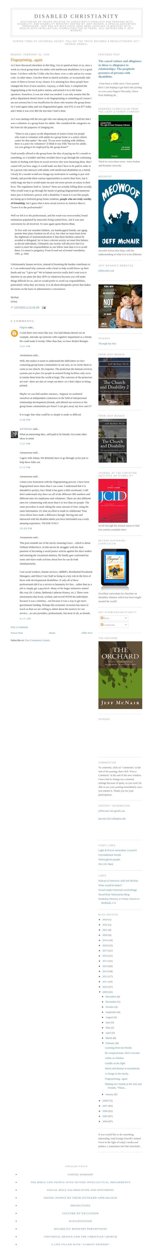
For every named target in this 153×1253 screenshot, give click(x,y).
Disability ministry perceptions (80, 1228)
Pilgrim (23, 327)
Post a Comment (19, 627)
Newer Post (17, 632)
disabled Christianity (76, 16)
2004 (105, 1121)
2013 (105, 971)
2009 (105, 991)
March (109, 1037)
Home (52, 632)
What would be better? (110, 885)
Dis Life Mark (105, 863)
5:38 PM (25, 419)
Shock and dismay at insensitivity (122, 1068)
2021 (105, 929)
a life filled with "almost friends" (80, 1244)
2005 (105, 1116)
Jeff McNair (26, 428)
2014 (105, 966)
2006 (105, 1110)
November (111, 1001)
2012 (105, 976)
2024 (105, 919)
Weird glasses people (109, 859)
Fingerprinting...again (116, 1078)
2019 (105, 940)
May (108, 1027)
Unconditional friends (109, 854)
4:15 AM (25, 618)
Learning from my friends (118, 1047)
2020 (105, 935)
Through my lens (107, 343)
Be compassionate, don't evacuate (122, 1052)
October (110, 1006)
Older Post (86, 632)
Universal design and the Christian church (80, 1236)
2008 (105, 1100)
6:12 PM (25, 467)
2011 (105, 981)
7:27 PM (25, 443)
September (111, 1012)
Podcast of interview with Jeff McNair (118, 880)
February (111, 1043)
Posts (105, 618)
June (108, 1022)
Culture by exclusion (80, 1213)
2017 (105, 950)
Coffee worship (80, 1174)
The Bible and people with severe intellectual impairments (80, 1182)
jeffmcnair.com (106, 270)
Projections (80, 1205)
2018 (105, 945)
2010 (105, 986)
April (109, 1032)
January (110, 1094)
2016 (105, 955)
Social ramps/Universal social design (117, 889)
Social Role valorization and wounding (80, 1190)
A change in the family (116, 1073)
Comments (108, 624)
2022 (105, 924)
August (110, 1017)
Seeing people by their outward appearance (80, 1197)
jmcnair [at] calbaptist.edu (112, 818)
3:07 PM (25, 346)
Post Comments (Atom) (37, 640)
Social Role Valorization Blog (113, 894)
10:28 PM (26, 528)
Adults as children (114, 1058)
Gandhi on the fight (115, 1063)
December (111, 996)
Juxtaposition (80, 1221)
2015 (105, 960)
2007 (105, 1105)
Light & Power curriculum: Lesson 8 (117, 850)
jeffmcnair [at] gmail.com (111, 810)
